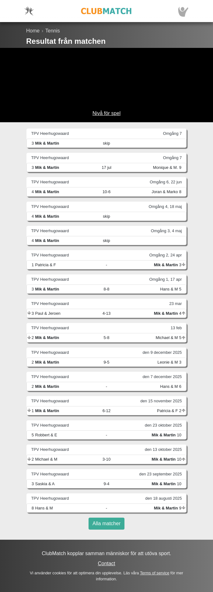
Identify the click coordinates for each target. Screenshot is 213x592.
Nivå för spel (107, 113)
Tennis (52, 30)
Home (33, 30)
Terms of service (154, 573)
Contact (106, 563)
